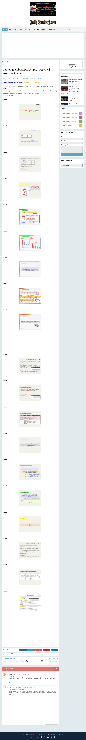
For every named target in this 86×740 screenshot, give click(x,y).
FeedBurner (75, 67)
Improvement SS (71, 121)
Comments (38, 78)
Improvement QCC (71, 117)
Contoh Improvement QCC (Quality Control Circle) (75, 81)
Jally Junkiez (13, 687)
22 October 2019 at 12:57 (22, 674)
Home (5, 29)
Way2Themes (39, 734)
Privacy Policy (24, 29)
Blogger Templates (58, 734)
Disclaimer (41, 29)
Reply (10, 682)
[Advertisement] (43, 45)
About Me (13, 29)
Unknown (12, 674)
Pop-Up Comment (51, 725)
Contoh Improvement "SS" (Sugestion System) (75, 98)
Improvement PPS (8, 64)
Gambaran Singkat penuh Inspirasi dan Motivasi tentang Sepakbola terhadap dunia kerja (71, 90)
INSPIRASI (69, 125)
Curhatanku (52, 29)
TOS (33, 29)
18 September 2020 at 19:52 (29, 687)
